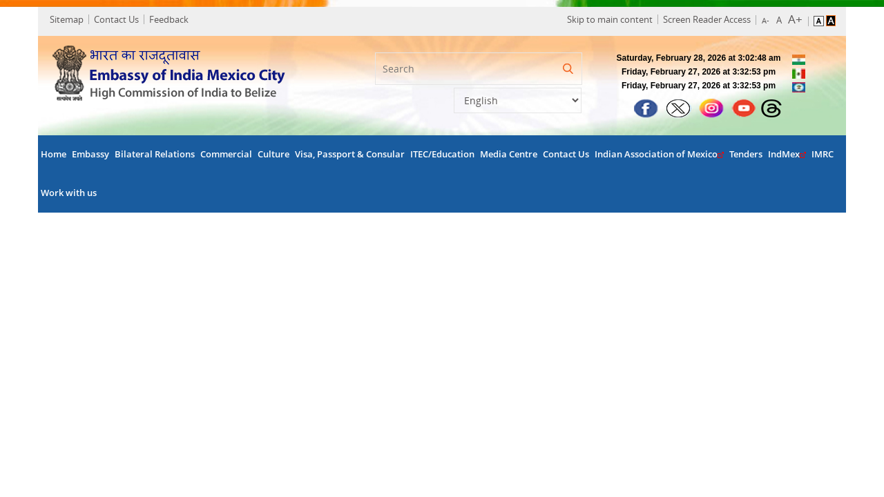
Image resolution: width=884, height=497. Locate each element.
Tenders (745, 156)
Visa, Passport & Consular (350, 156)
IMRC (822, 156)
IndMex (787, 156)
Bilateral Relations (155, 156)
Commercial (226, 156)
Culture (273, 156)
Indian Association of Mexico (659, 156)
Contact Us (118, 20)
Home (53, 156)
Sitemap (69, 20)
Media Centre (508, 156)
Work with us (69, 194)
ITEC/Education (442, 156)
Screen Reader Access (703, 20)
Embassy (90, 156)
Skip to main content (606, 20)
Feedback (171, 20)
